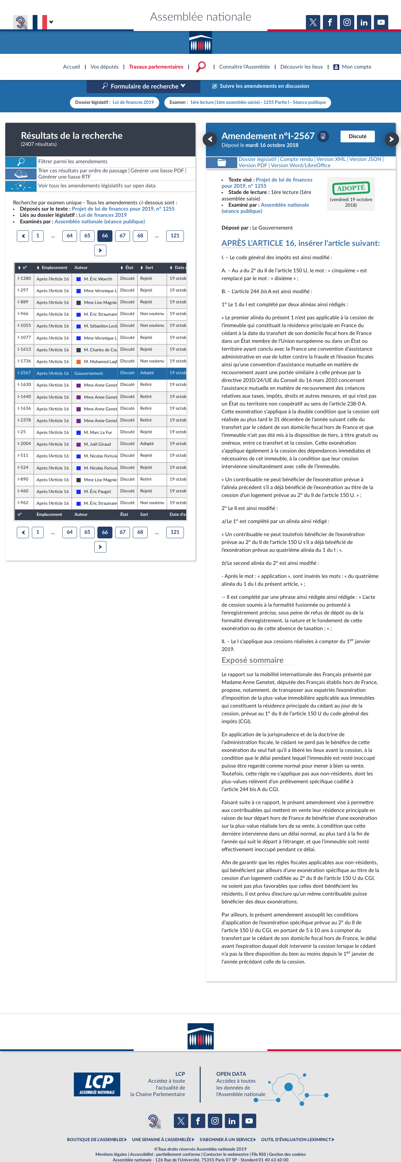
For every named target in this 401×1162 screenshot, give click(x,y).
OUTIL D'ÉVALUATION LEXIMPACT (296, 1126)
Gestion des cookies (287, 1140)
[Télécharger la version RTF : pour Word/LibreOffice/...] (300, 152)
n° (25, 254)
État (129, 254)
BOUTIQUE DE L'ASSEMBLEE (95, 1126)
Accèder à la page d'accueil (200, 40)
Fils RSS (259, 1140)
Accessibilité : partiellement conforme (165, 1140)
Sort (149, 254)
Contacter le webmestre (226, 1140)
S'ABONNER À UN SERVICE (226, 1126)
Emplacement (54, 254)
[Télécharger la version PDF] (323, 122)
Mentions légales (111, 1140)
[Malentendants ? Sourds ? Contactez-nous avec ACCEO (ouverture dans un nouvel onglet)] (153, 1107)
